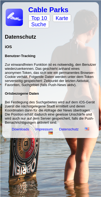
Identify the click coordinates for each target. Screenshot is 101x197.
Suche (38, 24)
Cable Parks (48, 10)
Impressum (45, 129)
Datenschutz (69, 129)
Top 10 (39, 18)
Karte (62, 18)
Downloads (21, 129)
